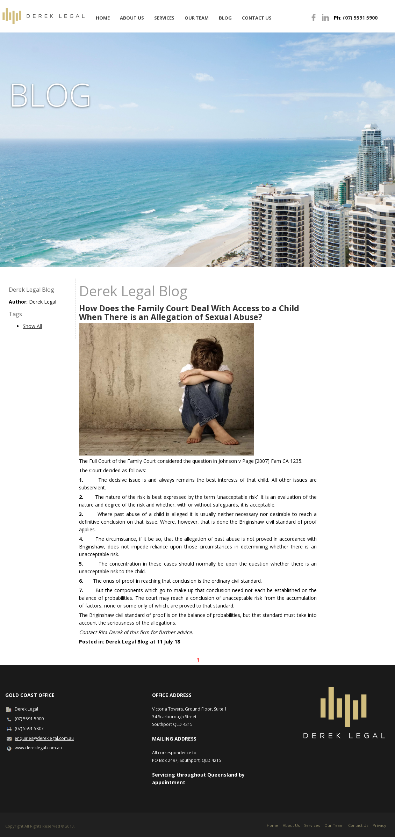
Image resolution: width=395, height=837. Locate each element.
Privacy (379, 825)
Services (164, 18)
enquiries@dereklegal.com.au (44, 738)
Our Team (197, 18)
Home (103, 18)
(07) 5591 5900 (360, 17)
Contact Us (257, 18)
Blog (225, 18)
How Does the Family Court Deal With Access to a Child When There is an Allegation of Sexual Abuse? (189, 312)
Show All (32, 326)
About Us (132, 18)
